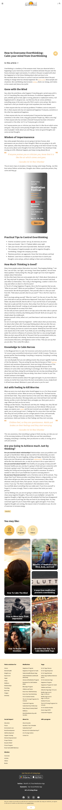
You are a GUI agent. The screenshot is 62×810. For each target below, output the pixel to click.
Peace (6, 726)
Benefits (7, 511)
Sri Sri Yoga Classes (46, 668)
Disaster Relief (8, 743)
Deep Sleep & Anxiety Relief (30, 708)
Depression (7, 676)
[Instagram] (33, 797)
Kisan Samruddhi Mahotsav (11, 748)
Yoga (42, 665)
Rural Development (9, 731)
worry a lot (41, 80)
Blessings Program (28, 687)
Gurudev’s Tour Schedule (29, 726)
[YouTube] (38, 797)
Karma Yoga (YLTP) (46, 710)
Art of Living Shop (31, 790)
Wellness (6, 683)
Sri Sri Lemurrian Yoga (47, 680)
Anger (6, 678)
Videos (6, 761)
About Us (26, 719)
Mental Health (8, 671)
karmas (53, 362)
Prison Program (8, 745)
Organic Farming (8, 736)
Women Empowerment (10, 738)
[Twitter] (28, 797)
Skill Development (9, 733)
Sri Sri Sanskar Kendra (28, 697)
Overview (7, 756)
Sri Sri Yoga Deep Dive (47, 671)
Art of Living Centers (28, 733)
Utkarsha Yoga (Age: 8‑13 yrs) (49, 690)
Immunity (6, 696)
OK (31, 807)
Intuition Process (45, 701)
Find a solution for (10, 665)
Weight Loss (7, 673)
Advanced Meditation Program (31, 680)
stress (35, 82)
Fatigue (6, 693)
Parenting (6, 688)
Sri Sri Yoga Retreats (46, 673)
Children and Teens (28, 689)
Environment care (9, 728)
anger (22, 409)
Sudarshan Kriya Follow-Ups (30, 706)
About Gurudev (27, 723)
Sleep (5, 681)
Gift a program (45, 719)
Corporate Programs (28, 703)
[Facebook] (23, 797)
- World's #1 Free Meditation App (31, 784)
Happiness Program (28, 668)
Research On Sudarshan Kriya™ (31, 731)
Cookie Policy (30, 803)
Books (6, 763)
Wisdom (7, 752)
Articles (6, 758)
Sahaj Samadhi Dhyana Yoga (30, 673)
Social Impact (8, 719)
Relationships (8, 686)
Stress (6, 668)
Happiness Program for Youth (30, 671)
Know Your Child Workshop (30, 692)
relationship (38, 460)
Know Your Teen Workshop (30, 694)
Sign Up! (38, 223)
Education (7, 723)
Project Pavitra (8, 740)
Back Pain (6, 691)
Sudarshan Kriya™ (27, 728)
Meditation (26, 665)
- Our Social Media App (31, 787)
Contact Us (25, 736)
